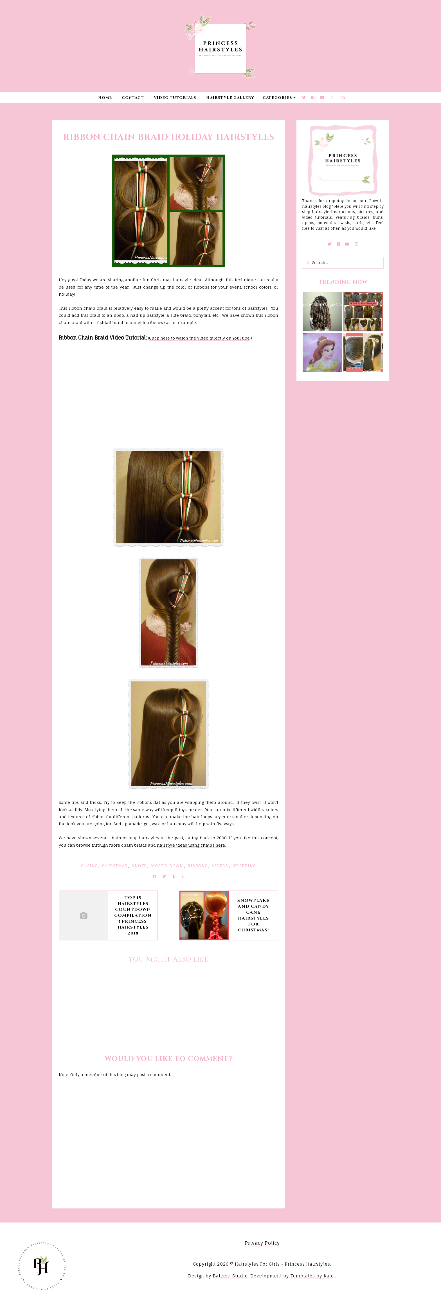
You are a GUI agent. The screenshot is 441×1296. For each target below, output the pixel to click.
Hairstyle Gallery (230, 97)
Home (105, 97)
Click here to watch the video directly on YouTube (199, 338)
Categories (277, 97)
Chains (89, 866)
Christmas (114, 866)
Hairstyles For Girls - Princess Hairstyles (282, 1264)
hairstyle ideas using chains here (191, 845)
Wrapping (244, 866)
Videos (220, 866)
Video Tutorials (175, 97)
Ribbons (198, 866)
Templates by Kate (312, 1276)
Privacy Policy (262, 1243)
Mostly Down (167, 866)
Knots (139, 866)
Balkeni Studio (230, 1276)
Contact (133, 97)
